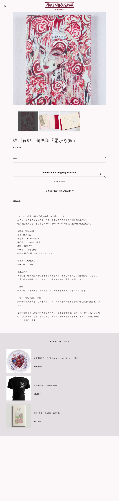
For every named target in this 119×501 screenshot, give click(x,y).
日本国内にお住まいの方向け (59, 191)
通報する (16, 201)
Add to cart (59, 182)
